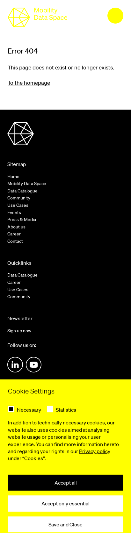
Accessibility (84, 510)
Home (13, 176)
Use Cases (17, 205)
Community (18, 198)
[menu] (115, 16)
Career (14, 234)
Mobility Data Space (26, 183)
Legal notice (19, 510)
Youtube (33, 364)
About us (16, 227)
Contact (15, 241)
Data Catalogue (22, 191)
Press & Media (21, 219)
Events (14, 212)
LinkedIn (15, 364)
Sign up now (19, 331)
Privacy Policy (51, 510)
